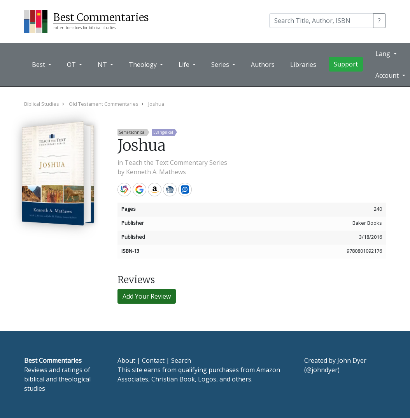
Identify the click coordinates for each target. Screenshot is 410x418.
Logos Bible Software (185, 189)
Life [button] (185, 64)
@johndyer (322, 370)
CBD (170, 189)
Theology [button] (143, 64)
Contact (153, 360)
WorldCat (124, 189)
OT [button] (72, 64)
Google (139, 189)
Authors (263, 64)
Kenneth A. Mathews (156, 172)
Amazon (154, 189)
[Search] (321, 20)
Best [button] (39, 64)
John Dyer (351, 360)
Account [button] (387, 75)
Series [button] (221, 64)
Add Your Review (147, 296)
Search (181, 360)
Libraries (303, 64)
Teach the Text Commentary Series (175, 162)
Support (346, 64)
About (126, 360)
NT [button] (103, 64)
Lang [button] (383, 53)
